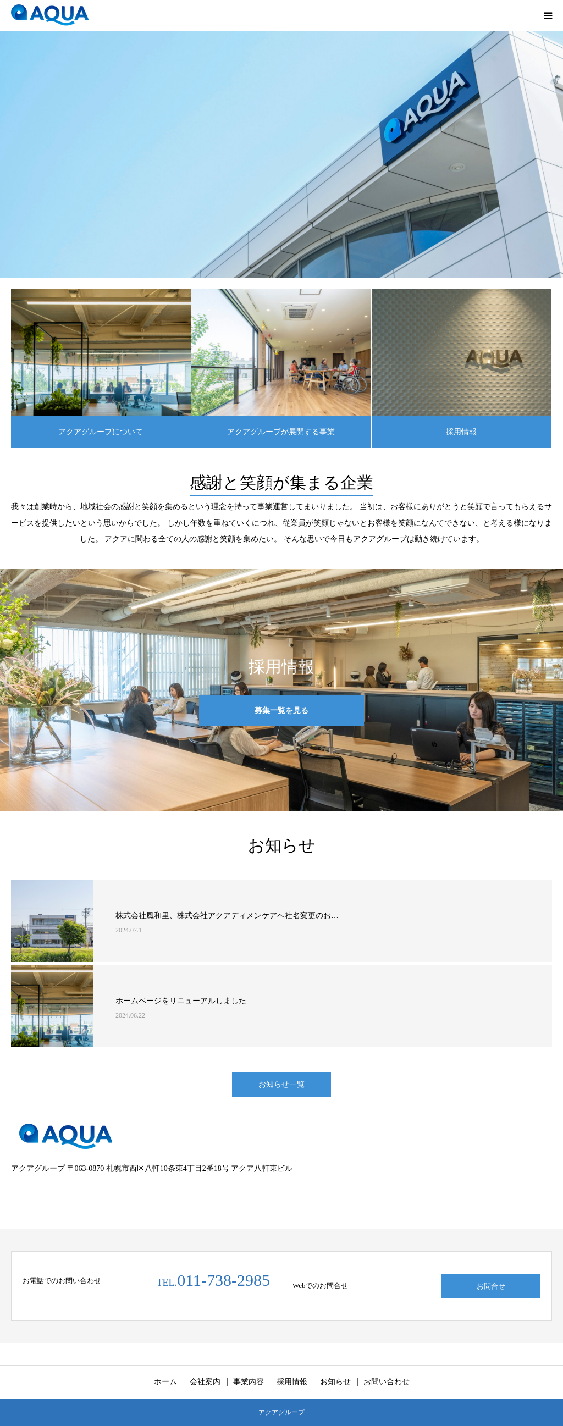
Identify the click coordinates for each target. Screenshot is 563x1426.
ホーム (165, 1382)
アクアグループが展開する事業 (281, 432)
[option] (281, 154)
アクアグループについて (100, 432)
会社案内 (205, 1382)
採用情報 (461, 432)
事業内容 (248, 1382)
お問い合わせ (386, 1382)
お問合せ (491, 1286)
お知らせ (335, 1382)
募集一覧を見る (281, 710)
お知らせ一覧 (281, 1084)
